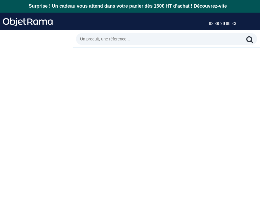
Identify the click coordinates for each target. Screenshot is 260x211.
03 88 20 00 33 (222, 23)
